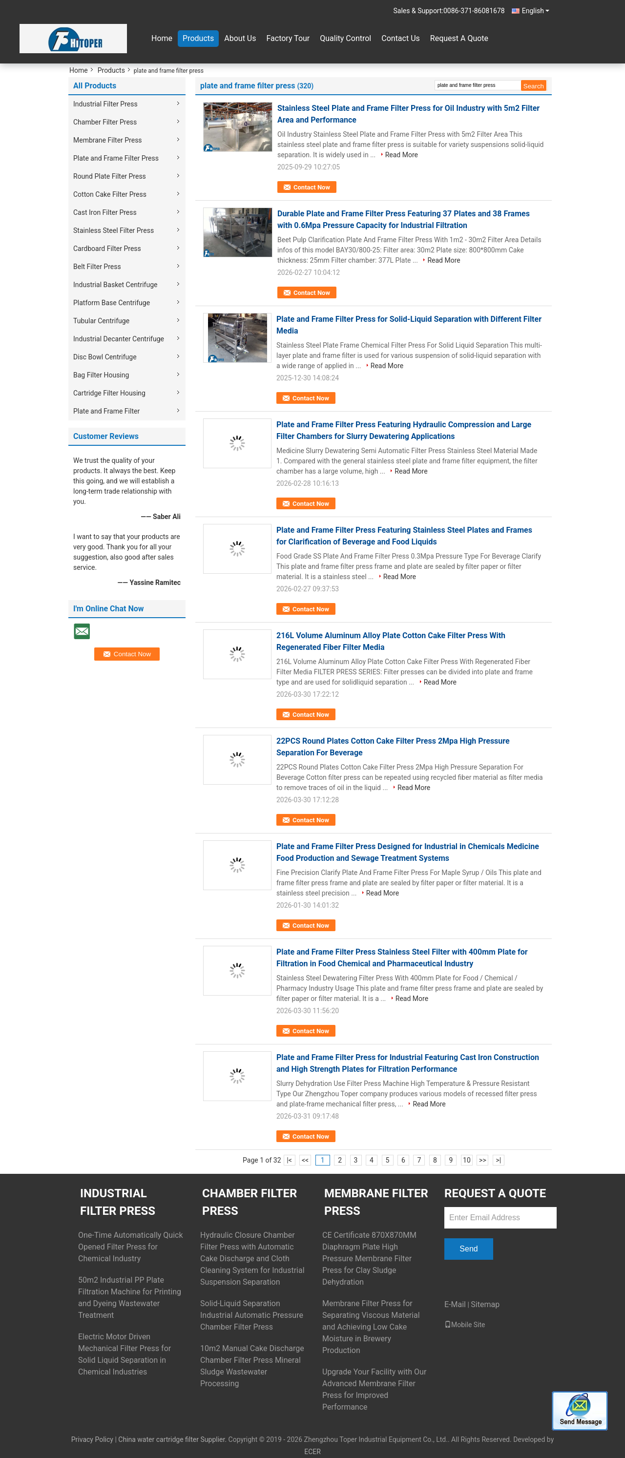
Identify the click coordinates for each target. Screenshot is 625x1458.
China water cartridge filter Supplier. (173, 1439)
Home (161, 38)
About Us (240, 38)
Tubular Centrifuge (101, 321)
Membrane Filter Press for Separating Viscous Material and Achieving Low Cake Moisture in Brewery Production (371, 1327)
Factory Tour (288, 38)
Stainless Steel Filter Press (113, 230)
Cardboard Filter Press (107, 248)
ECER (312, 1452)
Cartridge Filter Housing (109, 393)
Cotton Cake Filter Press (109, 194)
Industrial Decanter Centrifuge (118, 339)
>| (498, 1160)
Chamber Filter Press (105, 122)
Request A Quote (459, 38)
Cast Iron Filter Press (105, 212)
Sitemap (485, 1304)
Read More (401, 155)
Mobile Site (464, 1325)
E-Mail (455, 1304)
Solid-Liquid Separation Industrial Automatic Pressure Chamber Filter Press (251, 1315)
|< (289, 1160)
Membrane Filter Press (107, 140)
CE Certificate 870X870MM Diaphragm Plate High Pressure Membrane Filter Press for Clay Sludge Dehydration (369, 1258)
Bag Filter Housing (101, 375)
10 (467, 1160)
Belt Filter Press (97, 267)
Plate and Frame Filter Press (116, 158)
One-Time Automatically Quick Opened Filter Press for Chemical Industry (130, 1246)
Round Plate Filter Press (109, 176)
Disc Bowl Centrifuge (105, 357)
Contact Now (311, 187)
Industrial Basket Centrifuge (115, 285)
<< (305, 1160)
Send (468, 1249)
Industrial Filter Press (105, 104)
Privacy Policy (92, 1439)
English (535, 10)
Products (198, 38)
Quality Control (345, 38)
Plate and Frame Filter (106, 411)
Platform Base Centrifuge (111, 303)
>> (482, 1160)
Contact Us (400, 38)
